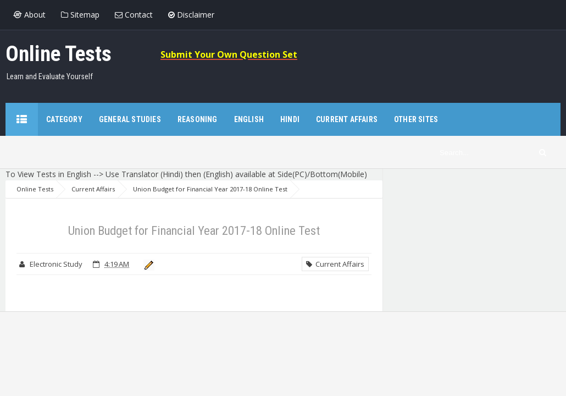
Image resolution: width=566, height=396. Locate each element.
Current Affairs (335, 264)
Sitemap (80, 14)
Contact (134, 14)
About (29, 14)
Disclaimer (191, 14)
